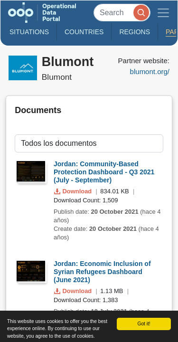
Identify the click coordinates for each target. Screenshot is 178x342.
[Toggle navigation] (163, 12)
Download (74, 191)
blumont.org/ (149, 71)
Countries (84, 32)
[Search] (122, 12)
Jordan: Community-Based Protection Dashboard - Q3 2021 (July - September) (104, 172)
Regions (134, 32)
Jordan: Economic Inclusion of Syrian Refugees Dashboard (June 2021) (102, 272)
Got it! (143, 323)
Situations (29, 32)
